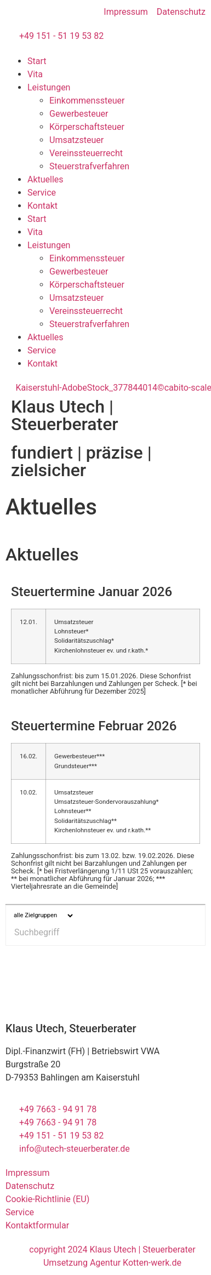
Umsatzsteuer (76, 140)
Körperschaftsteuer (86, 127)
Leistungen (48, 87)
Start (36, 61)
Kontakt (42, 206)
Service (41, 192)
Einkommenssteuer (86, 100)
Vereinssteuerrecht (86, 153)
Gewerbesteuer (78, 113)
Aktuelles (45, 179)
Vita (35, 74)
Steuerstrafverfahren (89, 166)
